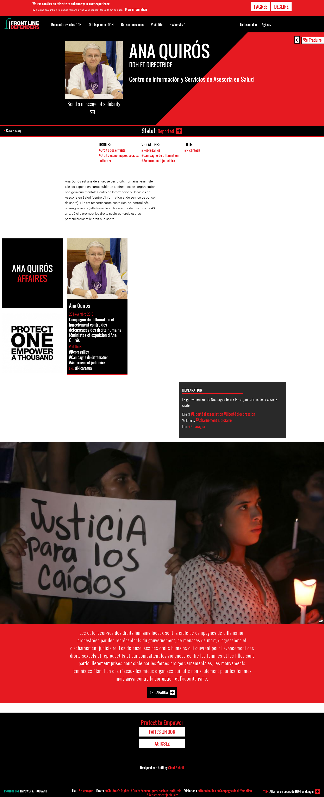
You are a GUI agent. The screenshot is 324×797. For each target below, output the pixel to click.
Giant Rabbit (176, 767)
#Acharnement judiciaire (158, 160)
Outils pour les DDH (101, 24)
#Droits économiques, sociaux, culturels (156, 790)
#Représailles (151, 150)
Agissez (266, 25)
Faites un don (248, 25)
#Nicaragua (192, 150)
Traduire (315, 40)
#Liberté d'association (207, 413)
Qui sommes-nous (132, 24)
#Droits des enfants (112, 150)
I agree (260, 6)
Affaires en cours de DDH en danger (288, 791)
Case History (14, 131)
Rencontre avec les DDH (66, 24)
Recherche (178, 24)
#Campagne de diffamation (160, 155)
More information (136, 9)
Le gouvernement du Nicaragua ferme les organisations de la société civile (230, 401)
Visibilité (156, 24)
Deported (165, 131)
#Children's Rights (117, 790)
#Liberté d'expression (239, 413)
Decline (281, 6)
